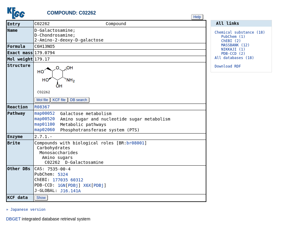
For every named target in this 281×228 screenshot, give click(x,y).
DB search (78, 100)
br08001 (135, 143)
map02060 (44, 130)
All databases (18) (234, 58)
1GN (61, 185)
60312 (76, 180)
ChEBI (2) (231, 41)
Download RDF (228, 66)
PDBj (73, 185)
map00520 (44, 119)
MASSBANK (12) (235, 45)
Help (197, 17)
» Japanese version (26, 210)
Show (41, 198)
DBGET (13, 219)
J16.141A (70, 191)
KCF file (59, 100)
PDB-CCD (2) (233, 53)
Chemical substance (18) (240, 32)
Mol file (42, 100)
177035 (60, 180)
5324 (63, 175)
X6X (87, 185)
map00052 (44, 113)
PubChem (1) (233, 37)
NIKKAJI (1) (233, 49)
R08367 (42, 107)
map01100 (44, 124)
